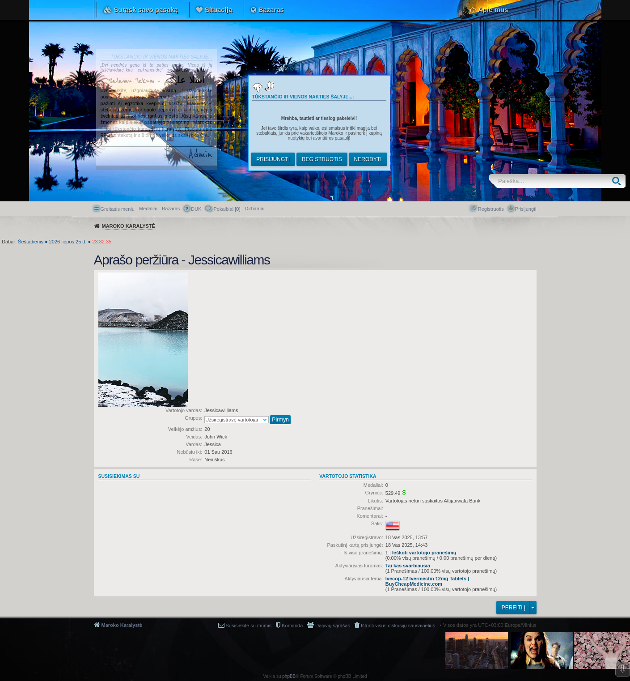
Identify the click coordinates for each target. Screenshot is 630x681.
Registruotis (322, 159)
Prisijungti (273, 159)
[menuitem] (254, 208)
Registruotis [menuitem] (491, 209)
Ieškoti (619, 181)
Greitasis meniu (118, 209)
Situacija (219, 9)
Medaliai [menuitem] (148, 208)
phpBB (289, 676)
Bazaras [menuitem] (171, 208)
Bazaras (271, 9)
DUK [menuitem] (196, 209)
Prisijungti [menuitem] (526, 209)
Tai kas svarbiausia (407, 565)
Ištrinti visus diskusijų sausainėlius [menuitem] (398, 625)
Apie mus (493, 9)
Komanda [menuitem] (292, 625)
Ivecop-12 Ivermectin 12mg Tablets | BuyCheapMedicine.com (427, 581)
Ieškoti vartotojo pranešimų (424, 552)
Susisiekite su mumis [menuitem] (249, 625)
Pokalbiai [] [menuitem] (226, 209)
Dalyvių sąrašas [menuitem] (332, 625)
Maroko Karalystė (122, 625)
